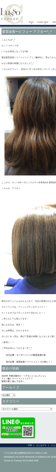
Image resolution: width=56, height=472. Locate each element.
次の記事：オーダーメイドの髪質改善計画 (26, 355)
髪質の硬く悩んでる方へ (12, 381)
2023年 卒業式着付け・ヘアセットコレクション (23, 376)
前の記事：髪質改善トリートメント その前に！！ (29, 362)
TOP (30, 445)
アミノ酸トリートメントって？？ (17, 378)
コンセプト (41, 445)
